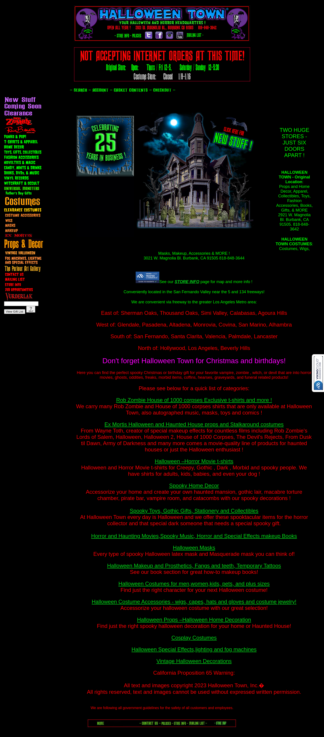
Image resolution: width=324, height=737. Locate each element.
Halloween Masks (194, 548)
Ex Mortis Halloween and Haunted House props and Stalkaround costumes (194, 424)
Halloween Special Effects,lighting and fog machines (193, 649)
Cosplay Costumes (194, 638)
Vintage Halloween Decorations (194, 661)
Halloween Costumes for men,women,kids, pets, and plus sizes (194, 584)
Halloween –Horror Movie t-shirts (194, 461)
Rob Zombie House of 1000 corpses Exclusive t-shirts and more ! (194, 400)
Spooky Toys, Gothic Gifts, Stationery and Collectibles (194, 511)
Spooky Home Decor (194, 485)
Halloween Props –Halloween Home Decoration (194, 620)
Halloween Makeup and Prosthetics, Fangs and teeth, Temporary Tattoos (194, 566)
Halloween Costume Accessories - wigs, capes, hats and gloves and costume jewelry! (194, 602)
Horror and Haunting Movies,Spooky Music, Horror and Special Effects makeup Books (194, 536)
